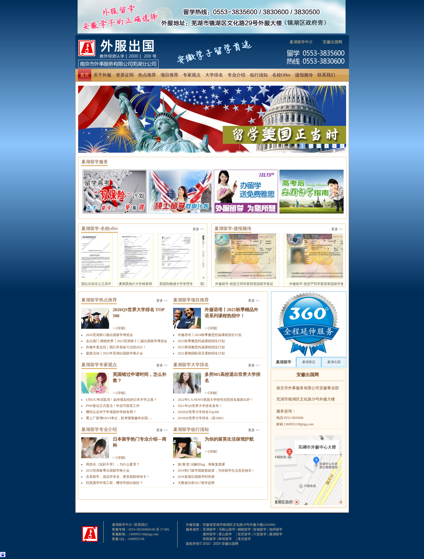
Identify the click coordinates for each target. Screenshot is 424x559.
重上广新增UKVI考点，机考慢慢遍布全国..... (119, 418)
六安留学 (260, 534)
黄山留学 (225, 534)
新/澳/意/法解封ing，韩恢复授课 (201, 464)
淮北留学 (244, 539)
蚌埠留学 (225, 539)
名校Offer (281, 75)
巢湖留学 (283, 362)
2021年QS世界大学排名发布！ (200, 406)
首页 (84, 75)
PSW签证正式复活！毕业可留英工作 (113, 406)
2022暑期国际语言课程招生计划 (201, 353)
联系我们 (326, 75)
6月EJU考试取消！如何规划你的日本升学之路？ (121, 400)
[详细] (120, 328)
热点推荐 (147, 75)
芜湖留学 (209, 529)
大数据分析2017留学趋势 (196, 483)
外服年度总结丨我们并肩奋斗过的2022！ (116, 347)
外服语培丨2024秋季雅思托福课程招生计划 (209, 335)
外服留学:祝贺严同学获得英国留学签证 (319, 260)
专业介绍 (236, 75)
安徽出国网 (332, 42)
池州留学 (275, 529)
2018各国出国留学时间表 (196, 477)
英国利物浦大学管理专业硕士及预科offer (177, 260)
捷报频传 (304, 75)
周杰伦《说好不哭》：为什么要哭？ (113, 464)
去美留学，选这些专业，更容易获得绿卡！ (118, 477)
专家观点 (192, 75)
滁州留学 (209, 534)
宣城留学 (260, 529)
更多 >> (198, 229)
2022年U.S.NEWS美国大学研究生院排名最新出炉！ (215, 400)
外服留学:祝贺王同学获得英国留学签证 (245, 260)
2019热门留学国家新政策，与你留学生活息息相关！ (216, 470)
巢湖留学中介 (301, 42)
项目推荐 (169, 75)
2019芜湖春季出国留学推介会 (108, 470)
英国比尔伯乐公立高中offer (96, 260)
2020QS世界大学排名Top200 (198, 412)
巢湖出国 (334, 362)
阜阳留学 (209, 539)
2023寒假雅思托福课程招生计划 (201, 347)
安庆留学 (244, 534)
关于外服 (102, 75)
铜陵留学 (244, 529)
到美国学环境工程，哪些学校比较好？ (114, 483)
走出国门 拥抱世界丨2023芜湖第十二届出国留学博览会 (126, 341)
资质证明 (125, 75)
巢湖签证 (308, 362)
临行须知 (259, 75)
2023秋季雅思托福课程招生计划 (201, 341)
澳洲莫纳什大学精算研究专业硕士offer (137, 260)
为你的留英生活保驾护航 (229, 439)
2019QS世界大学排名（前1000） (202, 418)
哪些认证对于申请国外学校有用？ (111, 412)
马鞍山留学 (227, 529)
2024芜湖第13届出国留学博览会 (109, 335)
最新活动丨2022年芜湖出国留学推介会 (114, 353)
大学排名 (214, 75)
